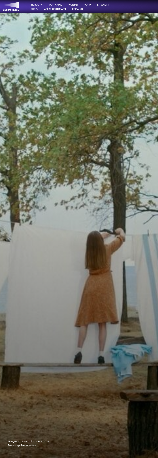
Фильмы (73, 4)
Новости (36, 4)
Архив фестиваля (55, 9)
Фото (87, 4)
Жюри (34, 9)
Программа (55, 4)
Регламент (102, 4)
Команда (77, 9)
